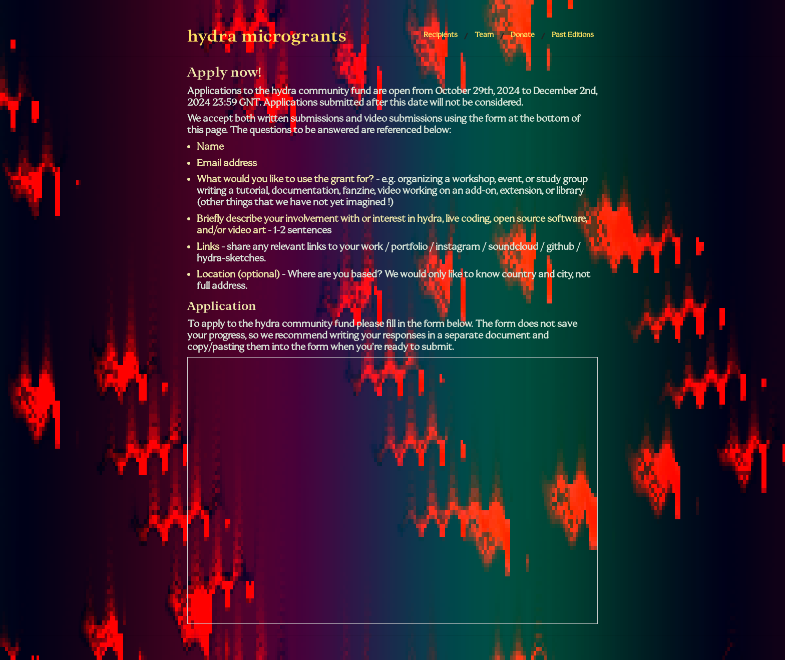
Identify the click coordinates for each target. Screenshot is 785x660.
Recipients (441, 34)
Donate (523, 34)
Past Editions (573, 34)
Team (484, 34)
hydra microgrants (266, 36)
